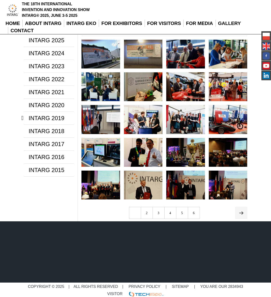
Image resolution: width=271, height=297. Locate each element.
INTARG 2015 (46, 170)
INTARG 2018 (46, 131)
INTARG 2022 (46, 79)
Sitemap (180, 287)
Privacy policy (144, 287)
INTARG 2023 (46, 66)
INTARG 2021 (46, 92)
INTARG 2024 (46, 53)
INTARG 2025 (46, 40)
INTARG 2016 (46, 157)
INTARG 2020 (46, 105)
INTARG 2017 (46, 144)
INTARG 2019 (46, 118)
